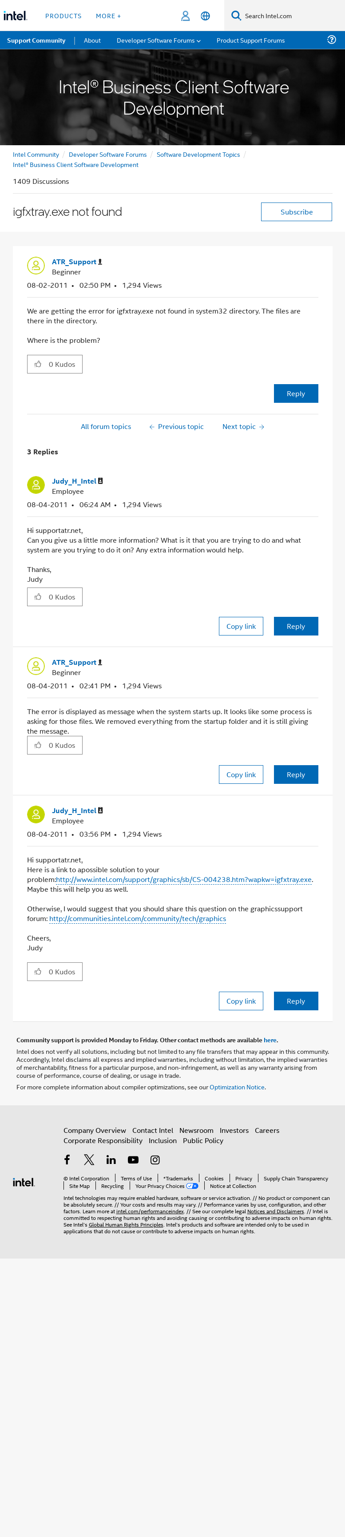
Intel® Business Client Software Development (76, 164)
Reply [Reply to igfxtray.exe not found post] (296, 393)
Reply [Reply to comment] (296, 626)
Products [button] (63, 15)
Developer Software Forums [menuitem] (156, 39)
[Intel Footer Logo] (24, 1181)
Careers (267, 1130)
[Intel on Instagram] (155, 1161)
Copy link (241, 626)
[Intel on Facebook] (67, 1161)
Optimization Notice (237, 1086)
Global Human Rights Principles (126, 1224)
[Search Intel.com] (293, 15)
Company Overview (94, 1130)
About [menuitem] (92, 39)
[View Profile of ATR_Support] (77, 262)
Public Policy (203, 1140)
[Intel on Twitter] (89, 1161)
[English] (205, 15)
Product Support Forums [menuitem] (251, 39)
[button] (38, 363)
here (270, 1040)
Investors (234, 1130)
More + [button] (108, 15)
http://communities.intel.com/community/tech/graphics (137, 918)
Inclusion (163, 1140)
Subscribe (297, 212)
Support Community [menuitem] (36, 40)
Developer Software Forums (108, 154)
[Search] (236, 15)
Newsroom (196, 1130)
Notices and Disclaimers (275, 1211)
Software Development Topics (198, 154)
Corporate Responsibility (103, 1140)
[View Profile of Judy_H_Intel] (77, 481)
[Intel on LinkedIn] (111, 1161)
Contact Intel (152, 1130)
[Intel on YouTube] (133, 1161)
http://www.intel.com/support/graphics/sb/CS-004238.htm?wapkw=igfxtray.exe (184, 879)
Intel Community (36, 154)
